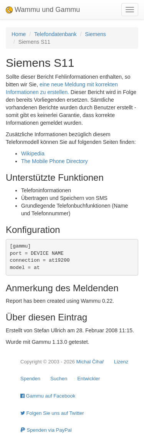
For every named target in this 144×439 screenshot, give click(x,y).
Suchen (58, 378)
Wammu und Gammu (43, 9)
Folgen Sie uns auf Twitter (52, 413)
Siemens (95, 34)
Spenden (30, 378)
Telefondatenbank (55, 34)
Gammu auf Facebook (47, 396)
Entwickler (88, 378)
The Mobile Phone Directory (54, 161)
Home (19, 34)
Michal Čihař (90, 362)
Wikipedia (33, 153)
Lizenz (121, 362)
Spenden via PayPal (46, 430)
